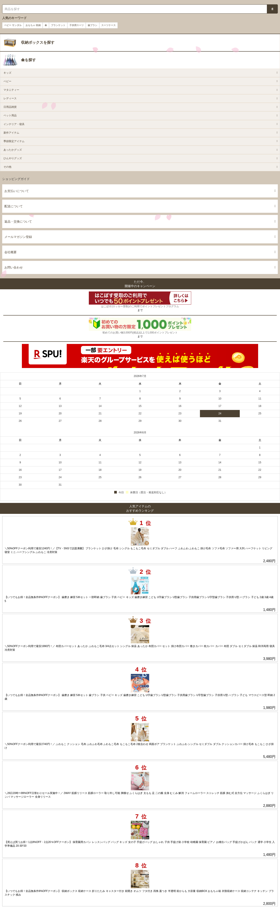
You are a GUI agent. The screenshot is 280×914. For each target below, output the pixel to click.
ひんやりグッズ (13, 158)
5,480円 (269, 757)
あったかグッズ (13, 149)
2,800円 (269, 903)
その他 (7, 166)
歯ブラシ (92, 25)
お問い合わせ (140, 267)
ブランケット (58, 25)
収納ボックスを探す (37, 42)
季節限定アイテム (14, 141)
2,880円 (269, 806)
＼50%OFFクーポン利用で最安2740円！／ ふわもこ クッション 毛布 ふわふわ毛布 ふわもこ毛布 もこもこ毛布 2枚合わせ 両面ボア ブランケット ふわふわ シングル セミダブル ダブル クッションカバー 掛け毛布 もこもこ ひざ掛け (139, 746)
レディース (10, 98)
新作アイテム (11, 132)
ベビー (7, 81)
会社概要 (140, 252)
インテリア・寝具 (14, 124)
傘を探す (28, 60)
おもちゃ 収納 (33, 25)
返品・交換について (140, 221)
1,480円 (269, 610)
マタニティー (11, 89)
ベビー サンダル (13, 25)
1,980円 (269, 708)
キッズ (7, 72)
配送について (140, 206)
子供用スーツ (76, 25)
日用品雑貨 (10, 106)
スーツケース (108, 25)
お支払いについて (140, 191)
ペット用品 (10, 115)
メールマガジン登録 (140, 237)
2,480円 (269, 561)
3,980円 (269, 659)
